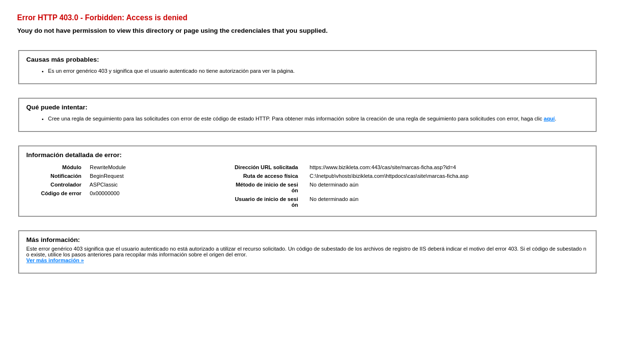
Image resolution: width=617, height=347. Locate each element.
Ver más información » (55, 260)
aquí (549, 118)
